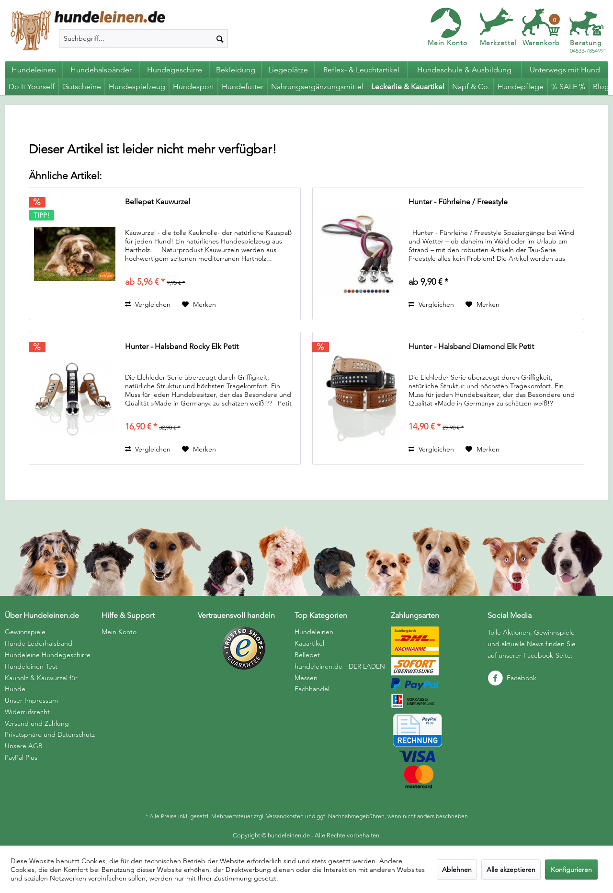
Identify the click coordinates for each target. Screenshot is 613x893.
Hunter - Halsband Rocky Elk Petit (181, 346)
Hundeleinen (314, 631)
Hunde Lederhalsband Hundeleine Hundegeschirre (48, 649)
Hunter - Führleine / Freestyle (458, 201)
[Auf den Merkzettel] (199, 304)
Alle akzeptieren (511, 869)
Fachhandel (312, 688)
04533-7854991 (588, 46)
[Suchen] (220, 38)
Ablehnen (457, 869)
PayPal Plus (21, 757)
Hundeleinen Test (31, 666)
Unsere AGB (24, 746)
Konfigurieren (571, 869)
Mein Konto (447, 42)
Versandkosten (285, 816)
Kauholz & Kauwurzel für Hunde (41, 683)
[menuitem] (143, 38)
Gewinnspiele (25, 631)
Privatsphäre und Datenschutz (50, 734)
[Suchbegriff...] (143, 38)
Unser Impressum (31, 700)
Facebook (512, 677)
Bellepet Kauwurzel (157, 201)
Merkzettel (498, 42)
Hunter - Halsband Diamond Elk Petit (471, 346)
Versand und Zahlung (37, 723)
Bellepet (307, 654)
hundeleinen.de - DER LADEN (340, 666)
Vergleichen (147, 304)
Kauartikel (309, 643)
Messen (306, 677)
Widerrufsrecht (27, 711)
